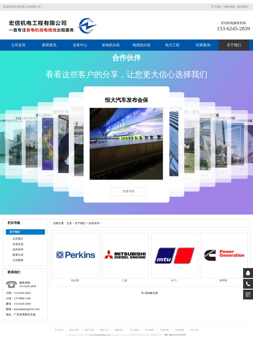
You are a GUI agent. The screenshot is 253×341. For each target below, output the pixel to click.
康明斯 (223, 280)
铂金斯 (75, 280)
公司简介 (18, 238)
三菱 (124, 280)
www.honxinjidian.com (100, 335)
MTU (174, 280)
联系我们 (242, 6)
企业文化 (18, 244)
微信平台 (104, 330)
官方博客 (134, 330)
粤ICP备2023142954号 (175, 335)
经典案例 (203, 45)
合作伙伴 (18, 249)
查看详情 (128, 191)
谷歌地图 (179, 330)
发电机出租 (111, 45)
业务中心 (80, 45)
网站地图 (229, 6)
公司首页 (18, 45)
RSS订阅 (194, 330)
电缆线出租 (142, 45)
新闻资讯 (49, 45)
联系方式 (18, 254)
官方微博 (149, 330)
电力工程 (172, 45)
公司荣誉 (18, 260)
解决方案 (74, 330)
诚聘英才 (119, 330)
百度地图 (164, 330)
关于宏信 (59, 330)
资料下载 (89, 330)
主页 (69, 223)
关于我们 (216, 6)
